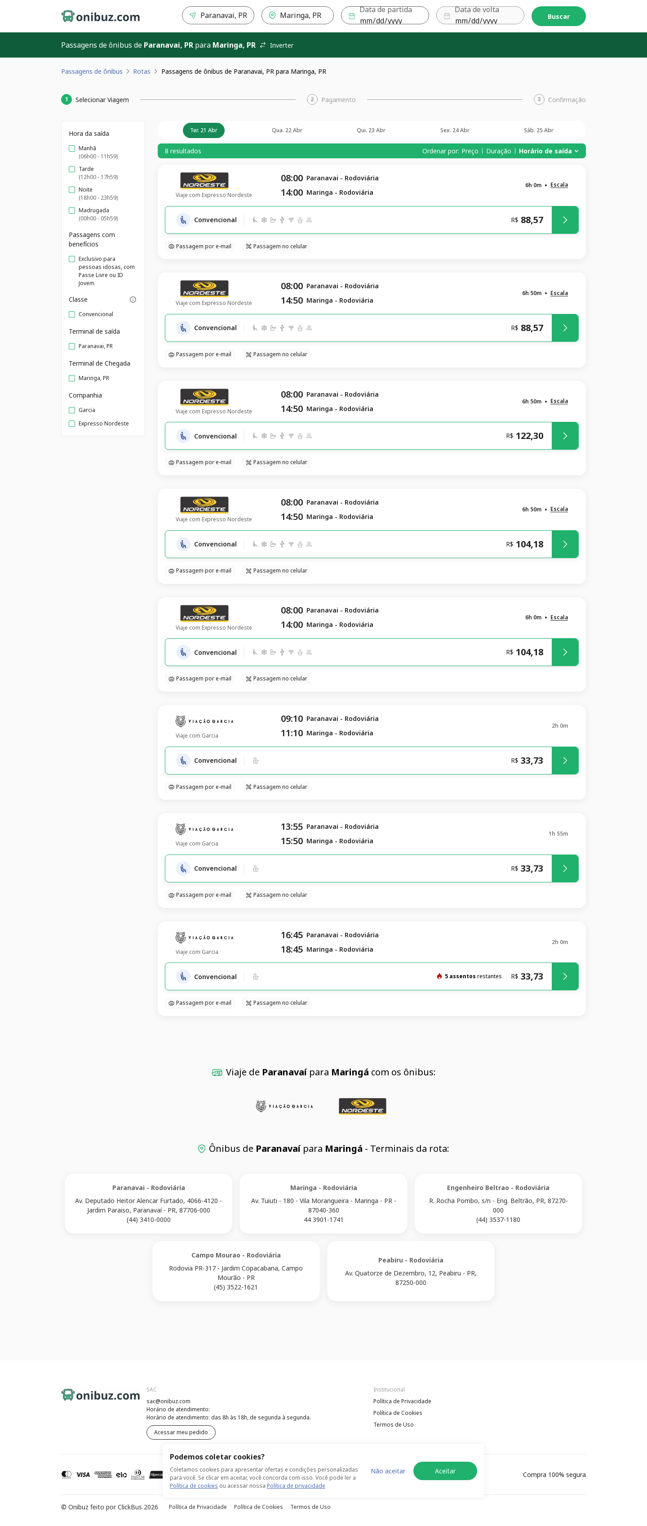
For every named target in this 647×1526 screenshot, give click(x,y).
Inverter (276, 45)
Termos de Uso (393, 1424)
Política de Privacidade (402, 1401)
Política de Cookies (397, 1413)
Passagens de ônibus (92, 71)
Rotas (142, 71)
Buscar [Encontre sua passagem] (559, 16)
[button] (559, 185)
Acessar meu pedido (181, 1432)
